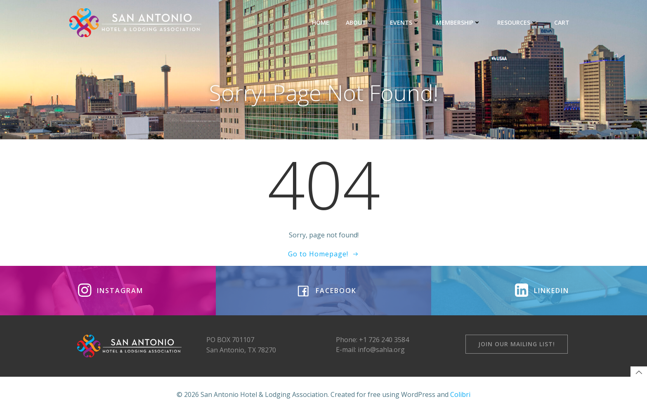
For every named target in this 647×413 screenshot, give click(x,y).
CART (561, 22)
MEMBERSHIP (458, 22)
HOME (320, 22)
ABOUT (359, 22)
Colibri (460, 394)
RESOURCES (517, 22)
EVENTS (405, 22)
